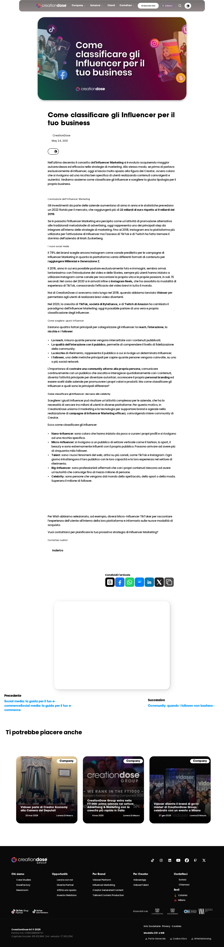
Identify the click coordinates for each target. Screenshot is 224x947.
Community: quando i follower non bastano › (181, 706)
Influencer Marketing (104, 885)
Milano (181, 900)
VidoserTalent (141, 885)
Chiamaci (184, 884)
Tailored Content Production (108, 895)
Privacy (166, 926)
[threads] (110, 582)
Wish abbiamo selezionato (71, 516)
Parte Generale (155, 938)
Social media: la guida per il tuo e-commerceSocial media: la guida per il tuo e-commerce (37, 706)
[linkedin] (149, 582)
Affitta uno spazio (66, 890)
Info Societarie (152, 926)
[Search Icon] (180, 6)
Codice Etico (178, 938)
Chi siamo (17, 874)
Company (77, 5)
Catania (182, 895)
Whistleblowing (201, 938)
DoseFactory (23, 885)
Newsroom (22, 890)
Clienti (111, 5)
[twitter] (159, 582)
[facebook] (119, 582)
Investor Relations (66, 895)
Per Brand (99, 874)
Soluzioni (95, 5)
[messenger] (139, 582)
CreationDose (65, 293)
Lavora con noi (65, 879)
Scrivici (182, 879)
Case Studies (23, 879)
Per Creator (140, 874)
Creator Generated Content (108, 890)
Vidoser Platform (102, 879)
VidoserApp (139, 879)
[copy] (169, 582)
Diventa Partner (65, 885)
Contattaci (126, 5)
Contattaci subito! (58, 540)
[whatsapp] (129, 582)
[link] (46, 789)
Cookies (176, 926)
